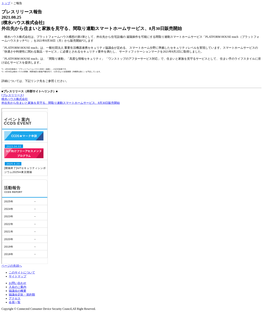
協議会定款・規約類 (22, 294)
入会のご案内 (17, 286)
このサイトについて (22, 272)
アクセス (14, 298)
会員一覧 (14, 302)
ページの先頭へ (11, 265)
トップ (5, 3)
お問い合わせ (17, 283)
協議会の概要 (17, 290)
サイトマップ (17, 276)
